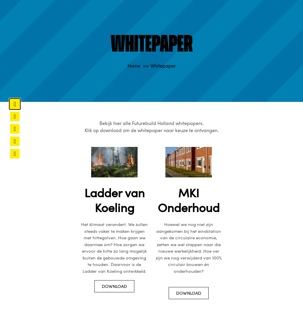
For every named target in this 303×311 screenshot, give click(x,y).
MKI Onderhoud (189, 200)
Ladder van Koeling (114, 200)
